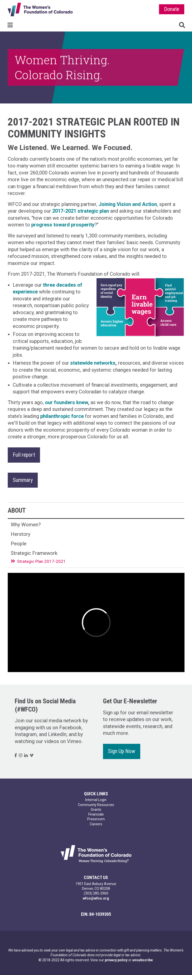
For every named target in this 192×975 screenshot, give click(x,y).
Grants (96, 810)
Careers (96, 824)
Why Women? (26, 525)
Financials (96, 814)
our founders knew (66, 402)
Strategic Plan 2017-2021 (41, 561)
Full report (24, 455)
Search (182, 25)
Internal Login (95, 800)
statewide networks (93, 363)
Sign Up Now (121, 751)
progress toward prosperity (62, 225)
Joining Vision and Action (127, 204)
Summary (23, 480)
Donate (171, 9)
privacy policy (116, 960)
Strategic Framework (34, 553)
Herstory (20, 534)
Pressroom (96, 819)
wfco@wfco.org (96, 898)
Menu (10, 25)
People (18, 544)
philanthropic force (62, 416)
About (17, 510)
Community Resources (96, 805)
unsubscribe (142, 960)
